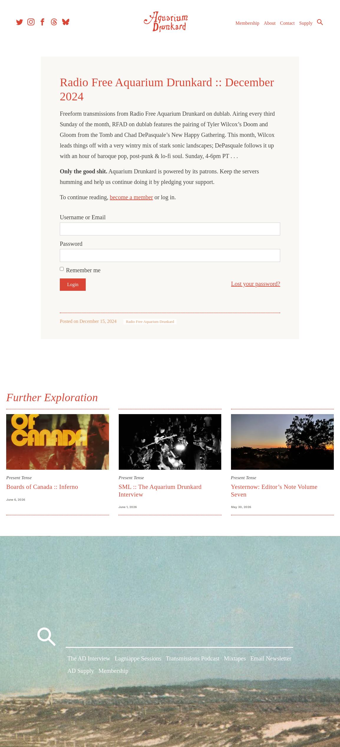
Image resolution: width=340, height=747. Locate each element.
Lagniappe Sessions (138, 662)
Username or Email (83, 217)
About (266, 26)
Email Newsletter (270, 662)
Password (71, 243)
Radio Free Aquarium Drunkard (150, 322)
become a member (131, 197)
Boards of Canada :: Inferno (45, 485)
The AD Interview (88, 662)
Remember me (83, 270)
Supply (302, 26)
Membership (244, 26)
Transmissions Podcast (192, 662)
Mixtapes (235, 662)
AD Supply (80, 674)
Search (316, 25)
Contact (284, 26)
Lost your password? (255, 283)
